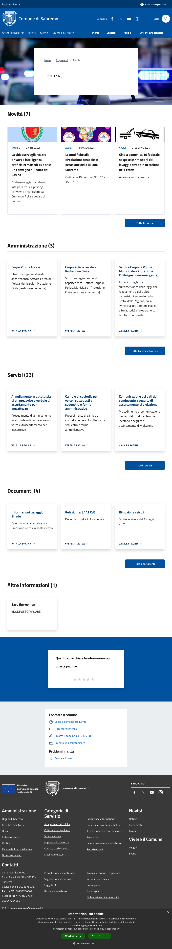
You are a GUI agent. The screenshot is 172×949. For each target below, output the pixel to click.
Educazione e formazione (101, 819)
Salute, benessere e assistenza (104, 843)
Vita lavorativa (52, 836)
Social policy (94, 885)
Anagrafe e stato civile (57, 824)
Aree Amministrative (14, 825)
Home (47, 60)
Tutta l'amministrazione (145, 351)
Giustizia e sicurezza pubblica (103, 825)
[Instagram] (136, 18)
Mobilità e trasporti (55, 854)
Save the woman (23, 604)
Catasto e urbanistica (56, 848)
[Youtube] (127, 18)
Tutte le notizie (145, 223)
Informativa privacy (98, 879)
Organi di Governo (12, 819)
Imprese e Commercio (56, 842)
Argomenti (62, 60)
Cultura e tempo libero (57, 830)
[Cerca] (166, 19)
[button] (86, 943)
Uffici (5, 831)
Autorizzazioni (95, 849)
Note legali (93, 891)
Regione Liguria (11, 4)
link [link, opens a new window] (118, 928)
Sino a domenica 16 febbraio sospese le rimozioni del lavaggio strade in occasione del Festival (139, 162)
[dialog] (86, 929)
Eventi (132, 853)
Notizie (16, 147)
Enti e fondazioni (11, 837)
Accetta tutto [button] (73, 935)
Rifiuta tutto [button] (100, 935)
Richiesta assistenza (56, 891)
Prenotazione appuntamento (60, 873)
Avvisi (68, 147)
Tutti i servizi (145, 465)
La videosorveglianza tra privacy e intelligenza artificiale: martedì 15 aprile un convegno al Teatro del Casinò (31, 164)
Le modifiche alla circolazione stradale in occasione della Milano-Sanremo (82, 162)
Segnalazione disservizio (58, 879)
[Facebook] (111, 18)
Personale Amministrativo (17, 849)
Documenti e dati (12, 855)
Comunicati (135, 825)
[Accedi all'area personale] (153, 4)
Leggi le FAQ (51, 885)
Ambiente (92, 837)
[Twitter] (119, 18)
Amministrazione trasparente (103, 873)
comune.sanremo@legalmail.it (25, 908)
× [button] (168, 912)
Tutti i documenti (145, 564)
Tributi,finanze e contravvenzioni (105, 831)
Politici (6, 843)
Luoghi (133, 847)
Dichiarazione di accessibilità (103, 897)
